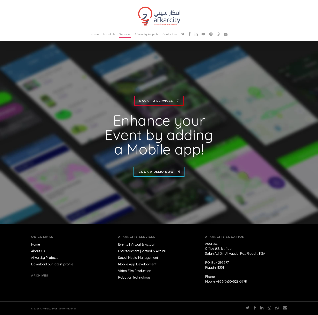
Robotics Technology (134, 277)
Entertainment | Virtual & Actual (142, 251)
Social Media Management (138, 258)
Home (95, 34)
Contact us (169, 34)
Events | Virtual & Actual (136, 244)
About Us (109, 34)
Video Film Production (134, 271)
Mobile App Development (137, 264)
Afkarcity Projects (146, 34)
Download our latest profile (52, 264)
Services (125, 34)
